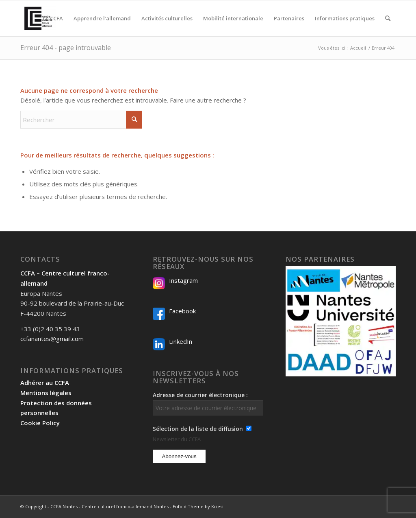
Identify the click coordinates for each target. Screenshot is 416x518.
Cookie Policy (40, 423)
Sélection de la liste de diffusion (198, 429)
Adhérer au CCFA (44, 382)
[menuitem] (52, 18)
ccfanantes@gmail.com (52, 338)
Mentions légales (46, 393)
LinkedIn (180, 341)
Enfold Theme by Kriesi (198, 506)
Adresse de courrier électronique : (208, 403)
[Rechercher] (388, 18)
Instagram (183, 280)
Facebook (182, 311)
